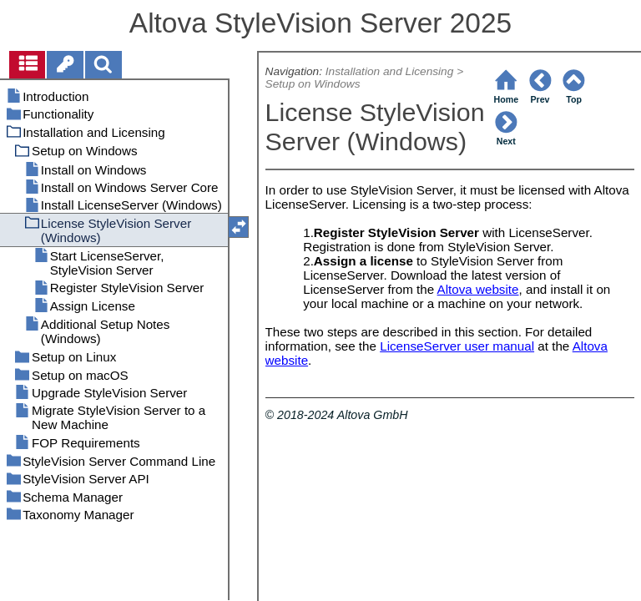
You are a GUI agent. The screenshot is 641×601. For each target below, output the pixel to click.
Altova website (478, 289)
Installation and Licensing (390, 71)
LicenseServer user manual (457, 346)
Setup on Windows (313, 84)
